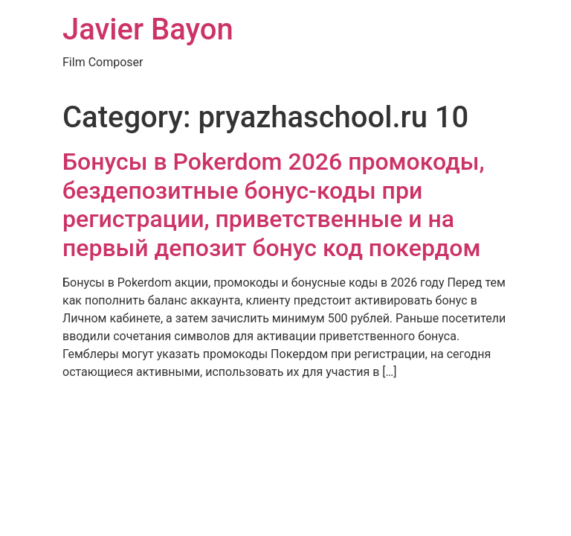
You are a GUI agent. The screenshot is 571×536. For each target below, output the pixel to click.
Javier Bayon (147, 29)
